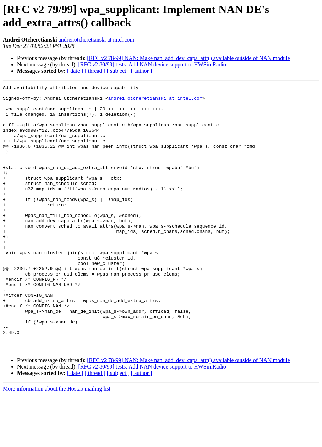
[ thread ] (94, 71)
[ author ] (141, 71)
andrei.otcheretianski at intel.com (96, 40)
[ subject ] (118, 71)
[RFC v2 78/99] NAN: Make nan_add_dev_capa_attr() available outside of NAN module (188, 58)
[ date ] (75, 71)
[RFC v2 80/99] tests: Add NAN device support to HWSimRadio (152, 64)
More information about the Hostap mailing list (56, 441)
